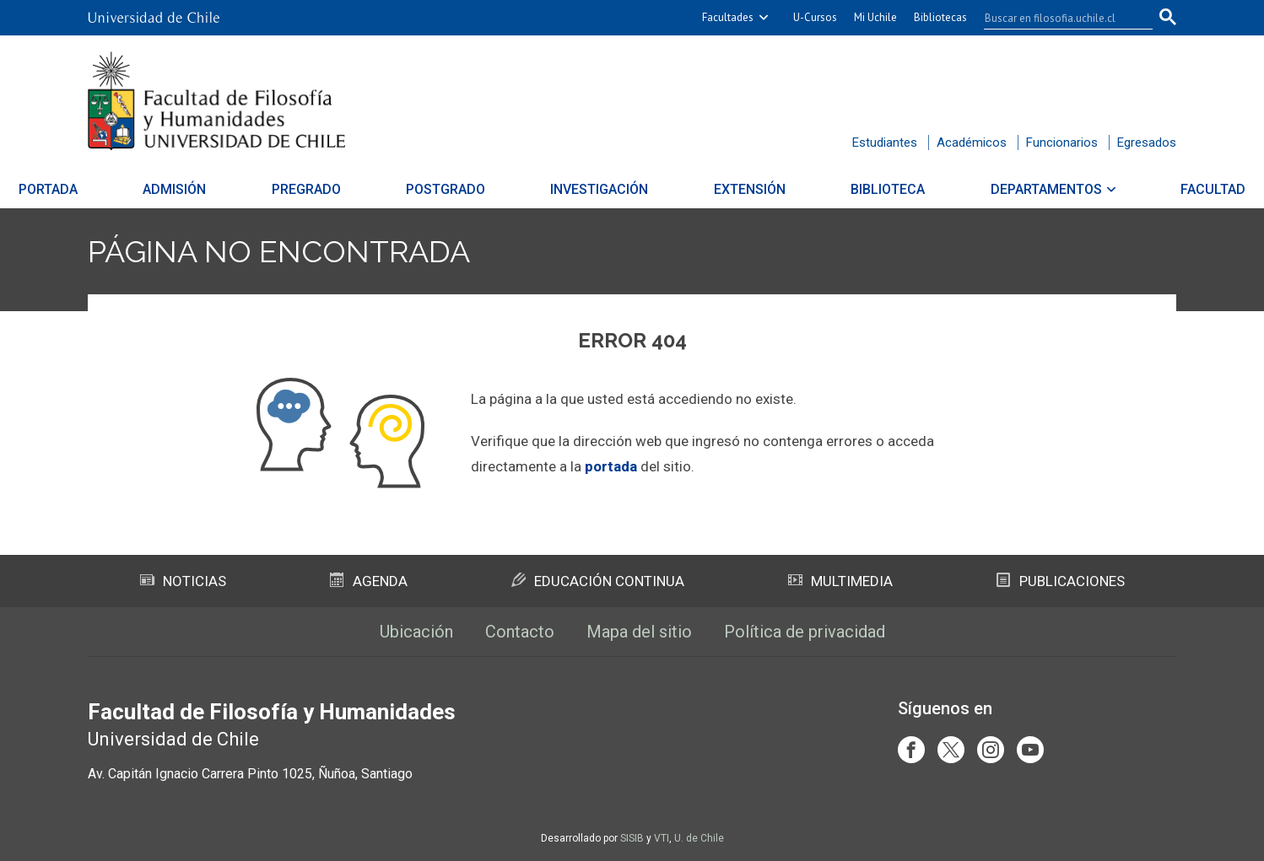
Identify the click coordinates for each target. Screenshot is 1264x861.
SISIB (632, 838)
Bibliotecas (940, 17)
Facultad (1130, 189)
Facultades (728, 17)
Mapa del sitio (639, 632)
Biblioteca (846, 189)
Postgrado (466, 189)
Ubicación (416, 632)
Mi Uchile (875, 17)
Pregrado (347, 189)
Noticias (183, 581)
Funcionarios (1062, 142)
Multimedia (840, 581)
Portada (130, 189)
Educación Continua (597, 581)
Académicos (972, 142)
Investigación (600, 189)
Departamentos (984, 189)
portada (611, 466)
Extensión (728, 189)
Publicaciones (1061, 581)
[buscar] (1058, 17)
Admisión (236, 189)
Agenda (369, 581)
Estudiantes (884, 142)
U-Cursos (815, 17)
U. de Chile (699, 838)
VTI (661, 838)
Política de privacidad (804, 632)
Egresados (1146, 142)
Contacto (519, 632)
